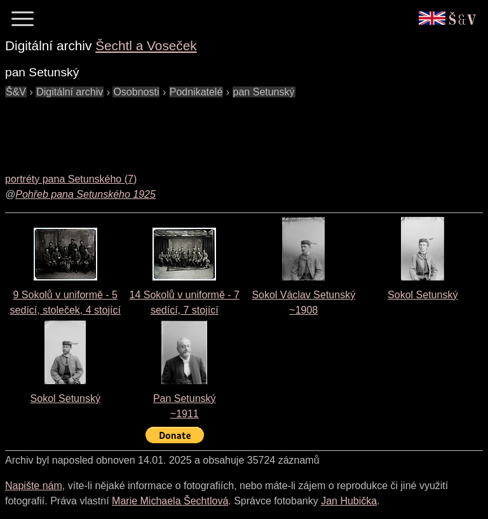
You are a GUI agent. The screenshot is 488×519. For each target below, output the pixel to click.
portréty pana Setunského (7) (71, 179)
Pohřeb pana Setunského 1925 (85, 194)
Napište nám (33, 485)
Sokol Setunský (423, 294)
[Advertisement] (236, 128)
